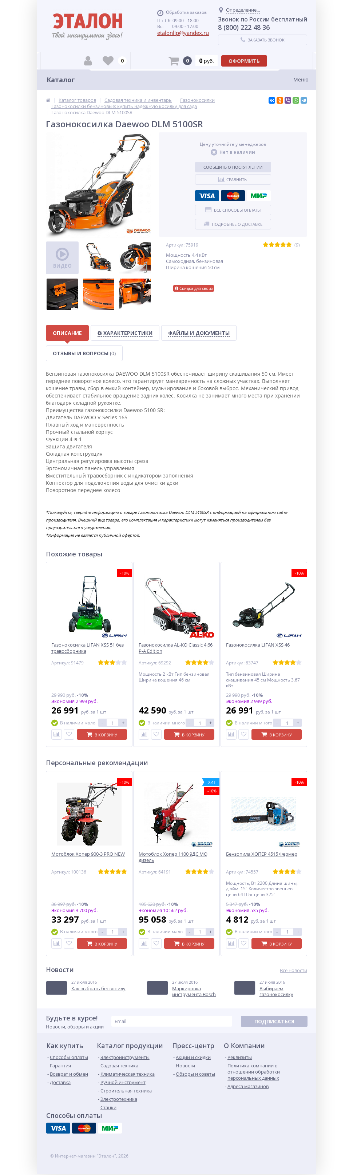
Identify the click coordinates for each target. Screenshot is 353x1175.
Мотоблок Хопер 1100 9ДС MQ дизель (173, 857)
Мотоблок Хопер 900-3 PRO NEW (88, 854)
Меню (301, 79)
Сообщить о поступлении (232, 167)
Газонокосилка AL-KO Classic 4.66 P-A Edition (176, 648)
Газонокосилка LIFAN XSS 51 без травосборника (87, 648)
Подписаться (274, 1021)
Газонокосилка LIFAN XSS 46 (258, 645)
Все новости (293, 970)
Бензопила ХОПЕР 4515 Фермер (261, 854)
